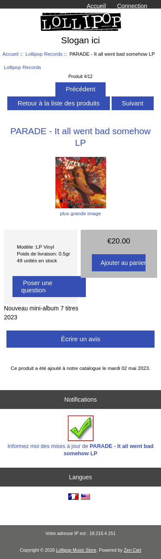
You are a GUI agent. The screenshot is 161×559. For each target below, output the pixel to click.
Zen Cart (132, 550)
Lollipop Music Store (76, 550)
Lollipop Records (43, 54)
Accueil (96, 6)
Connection (132, 6)
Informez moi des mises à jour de (81, 435)
